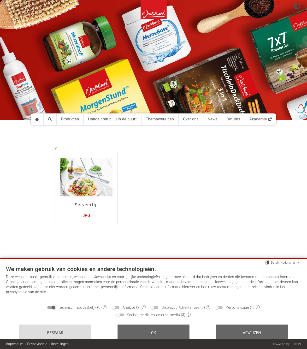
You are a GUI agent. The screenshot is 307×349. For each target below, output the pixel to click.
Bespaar (55, 333)
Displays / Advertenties (180, 307)
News (213, 119)
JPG (86, 215)
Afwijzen (252, 333)
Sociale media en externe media (153, 314)
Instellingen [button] (60, 344)
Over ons (191, 119)
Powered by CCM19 (287, 344)
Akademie (260, 119)
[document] (153, 283)
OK (153, 333)
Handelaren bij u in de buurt (112, 119)
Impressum (14, 344)
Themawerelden (160, 119)
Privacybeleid (37, 344)
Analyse (129, 307)
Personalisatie (237, 307)
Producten (70, 119)
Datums (233, 119)
